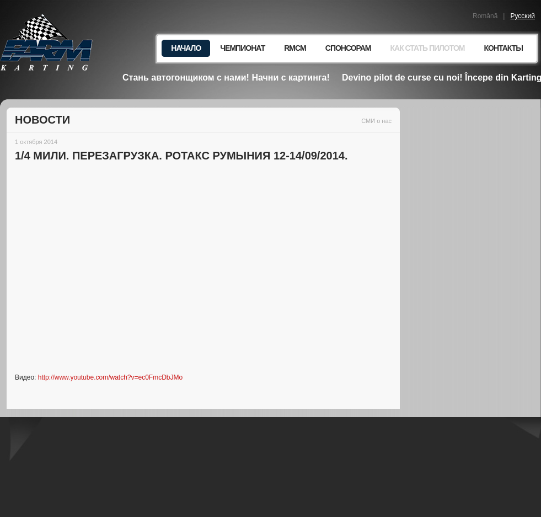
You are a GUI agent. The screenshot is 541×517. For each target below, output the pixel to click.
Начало (186, 48)
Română (485, 16)
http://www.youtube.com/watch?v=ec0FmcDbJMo (110, 377)
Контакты (503, 48)
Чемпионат (242, 48)
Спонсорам (348, 48)
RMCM (295, 48)
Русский (522, 16)
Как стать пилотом (427, 48)
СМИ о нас (376, 121)
